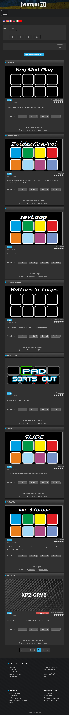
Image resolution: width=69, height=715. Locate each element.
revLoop (10, 209)
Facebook (48, 693)
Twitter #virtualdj (51, 700)
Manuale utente (49, 669)
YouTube (48, 696)
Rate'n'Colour (12, 502)
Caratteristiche (14, 672)
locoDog (61, 173)
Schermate (13, 676)
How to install (43, 130)
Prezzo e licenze (15, 674)
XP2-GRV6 (11, 575)
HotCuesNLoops (14, 282)
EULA (11, 703)
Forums (46, 676)
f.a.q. (45, 672)
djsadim (61, 393)
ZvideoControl (13, 136)
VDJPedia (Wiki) (49, 674)
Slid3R (9, 429)
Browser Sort (12, 355)
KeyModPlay (12, 62)
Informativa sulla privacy (18, 700)
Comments (31, 130)
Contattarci (13, 696)
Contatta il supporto (51, 667)
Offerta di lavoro (15, 698)
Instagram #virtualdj (52, 698)
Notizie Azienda (15, 693)
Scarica (12, 667)
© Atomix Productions (34, 712)
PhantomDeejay (58, 100)
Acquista (12, 669)
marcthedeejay (58, 613)
